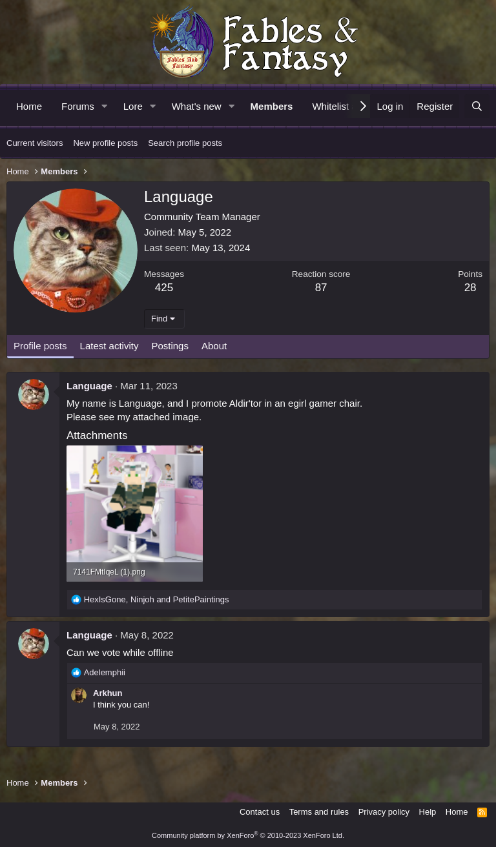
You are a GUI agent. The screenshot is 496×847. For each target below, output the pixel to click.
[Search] (477, 106)
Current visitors (34, 143)
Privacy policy (383, 812)
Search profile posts (185, 143)
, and (156, 599)
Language (89, 385)
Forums (77, 106)
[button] (105, 106)
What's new (197, 106)
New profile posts (105, 143)
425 (164, 287)
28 (470, 287)
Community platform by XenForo (248, 835)
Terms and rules (319, 812)
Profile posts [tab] (40, 345)
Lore (133, 106)
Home (29, 106)
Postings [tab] (170, 345)
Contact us (260, 812)
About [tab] (214, 345)
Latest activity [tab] (109, 345)
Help (428, 812)
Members (272, 106)
